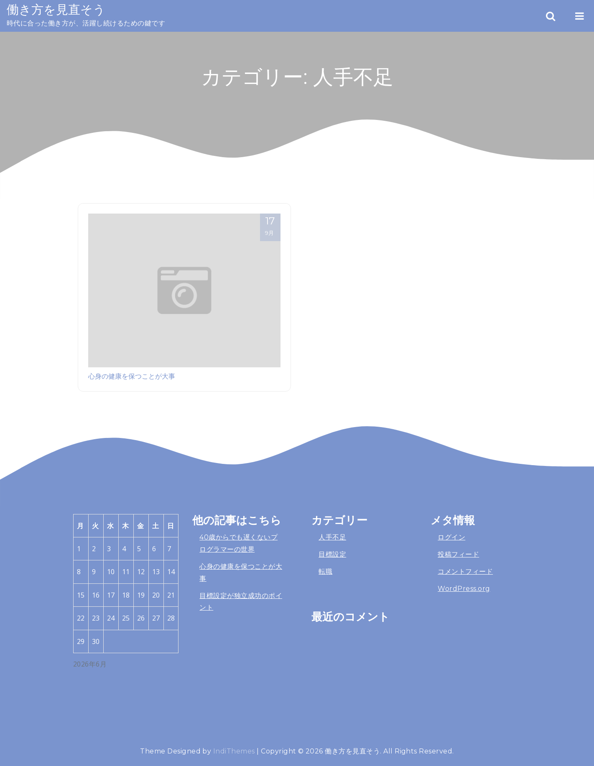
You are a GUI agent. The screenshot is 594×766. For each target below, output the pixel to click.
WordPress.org (464, 589)
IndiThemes (234, 751)
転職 (325, 571)
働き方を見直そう (56, 9)
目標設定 (332, 554)
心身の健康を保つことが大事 (131, 376)
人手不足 (332, 537)
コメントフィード (465, 571)
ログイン (451, 537)
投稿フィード (458, 554)
